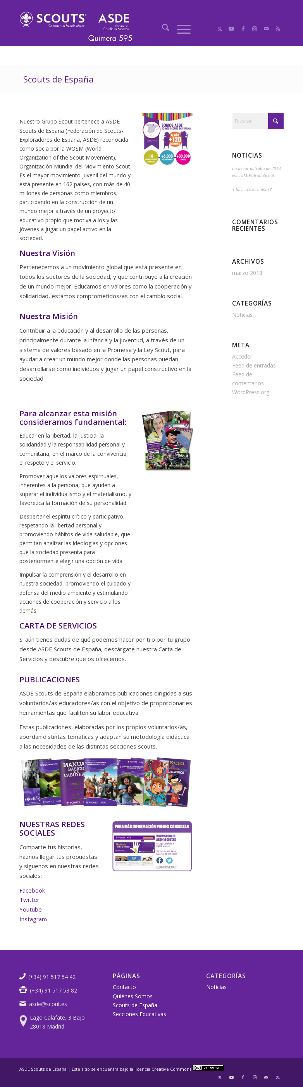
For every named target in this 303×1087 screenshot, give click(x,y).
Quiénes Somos (133, 996)
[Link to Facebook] (243, 28)
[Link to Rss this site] (278, 28)
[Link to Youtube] (231, 28)
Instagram (33, 919)
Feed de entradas (254, 365)
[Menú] (180, 28)
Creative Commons (188, 1069)
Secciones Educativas (139, 1014)
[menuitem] (161, 28)
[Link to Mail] (266, 28)
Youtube (30, 909)
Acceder (242, 356)
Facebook (32, 890)
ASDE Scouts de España (43, 1069)
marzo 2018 (247, 272)
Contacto (124, 987)
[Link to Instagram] (254, 28)
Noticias (242, 314)
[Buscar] (161, 28)
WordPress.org (250, 392)
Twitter (29, 899)
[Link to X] (220, 28)
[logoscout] (76, 29)
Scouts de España (58, 79)
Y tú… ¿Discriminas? (252, 189)
